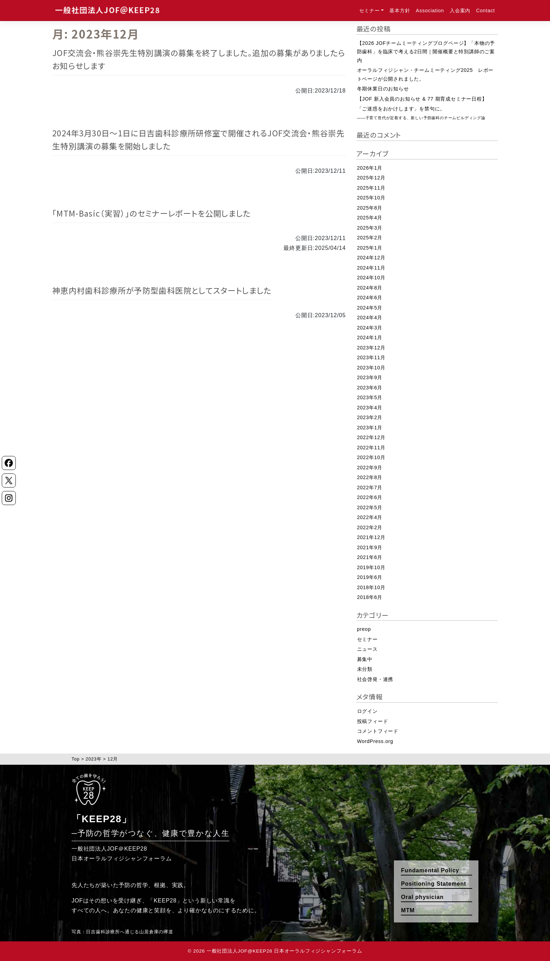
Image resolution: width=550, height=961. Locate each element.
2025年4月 (370, 217)
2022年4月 (370, 517)
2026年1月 (370, 168)
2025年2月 (370, 237)
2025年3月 (370, 228)
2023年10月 (371, 367)
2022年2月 (370, 527)
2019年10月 (371, 567)
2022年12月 (371, 437)
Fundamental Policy (430, 870)
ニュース (367, 649)
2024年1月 (370, 337)
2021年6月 (370, 557)
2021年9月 (370, 547)
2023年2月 (370, 417)
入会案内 (460, 10)
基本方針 (399, 10)
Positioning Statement (433, 884)
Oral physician (422, 897)
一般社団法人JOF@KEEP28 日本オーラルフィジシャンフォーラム (284, 951)
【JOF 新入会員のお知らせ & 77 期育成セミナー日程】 (422, 99)
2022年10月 (371, 457)
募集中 (365, 659)
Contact (485, 10)
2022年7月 (370, 487)
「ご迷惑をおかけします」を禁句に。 (421, 113)
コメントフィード (377, 731)
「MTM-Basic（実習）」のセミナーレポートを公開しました (151, 213)
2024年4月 (370, 317)
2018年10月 (371, 587)
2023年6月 (370, 387)
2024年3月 (370, 327)
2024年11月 (371, 268)
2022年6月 (370, 497)
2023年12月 (371, 347)
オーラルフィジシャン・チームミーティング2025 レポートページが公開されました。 (425, 74)
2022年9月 (370, 467)
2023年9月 (370, 377)
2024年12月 (371, 257)
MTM (408, 910)
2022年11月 (371, 447)
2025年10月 (371, 197)
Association (430, 10)
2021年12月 (371, 537)
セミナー (369, 10)
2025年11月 (371, 188)
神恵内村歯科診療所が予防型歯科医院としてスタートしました (162, 290)
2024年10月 (371, 277)
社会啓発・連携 (375, 679)
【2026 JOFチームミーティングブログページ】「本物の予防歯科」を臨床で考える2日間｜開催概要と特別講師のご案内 (426, 51)
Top (76, 759)
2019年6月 (370, 577)
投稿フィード (372, 721)
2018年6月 (370, 597)
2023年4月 (370, 407)
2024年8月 (370, 288)
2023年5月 (370, 397)
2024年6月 (370, 297)
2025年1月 (370, 248)
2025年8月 (370, 208)
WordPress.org (375, 741)
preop (364, 629)
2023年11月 (371, 357)
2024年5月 (370, 308)
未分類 (365, 669)
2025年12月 (371, 177)
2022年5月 (370, 507)
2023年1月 (370, 427)
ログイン (367, 711)
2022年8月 (370, 477)
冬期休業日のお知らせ (383, 88)
